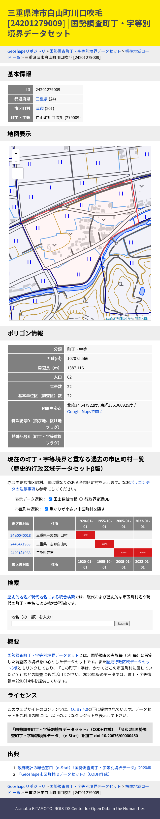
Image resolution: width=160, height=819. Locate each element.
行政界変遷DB (94, 499)
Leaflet (110, 318)
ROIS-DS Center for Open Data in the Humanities (100, 808)
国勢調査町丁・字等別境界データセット (85, 51)
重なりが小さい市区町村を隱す (74, 509)
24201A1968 (20, 552)
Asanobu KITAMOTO (33, 808)
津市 (40, 108)
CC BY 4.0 (79, 709)
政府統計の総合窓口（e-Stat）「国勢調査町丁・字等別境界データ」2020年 (84, 768)
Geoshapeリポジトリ (26, 51)
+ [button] (16, 153)
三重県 (42, 99)
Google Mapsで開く (85, 411)
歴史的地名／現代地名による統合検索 (41, 597)
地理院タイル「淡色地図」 (133, 318)
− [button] (16, 160)
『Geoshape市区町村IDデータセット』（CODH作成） (64, 774)
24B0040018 (20, 535)
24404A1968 (20, 543)
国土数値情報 (62, 499)
